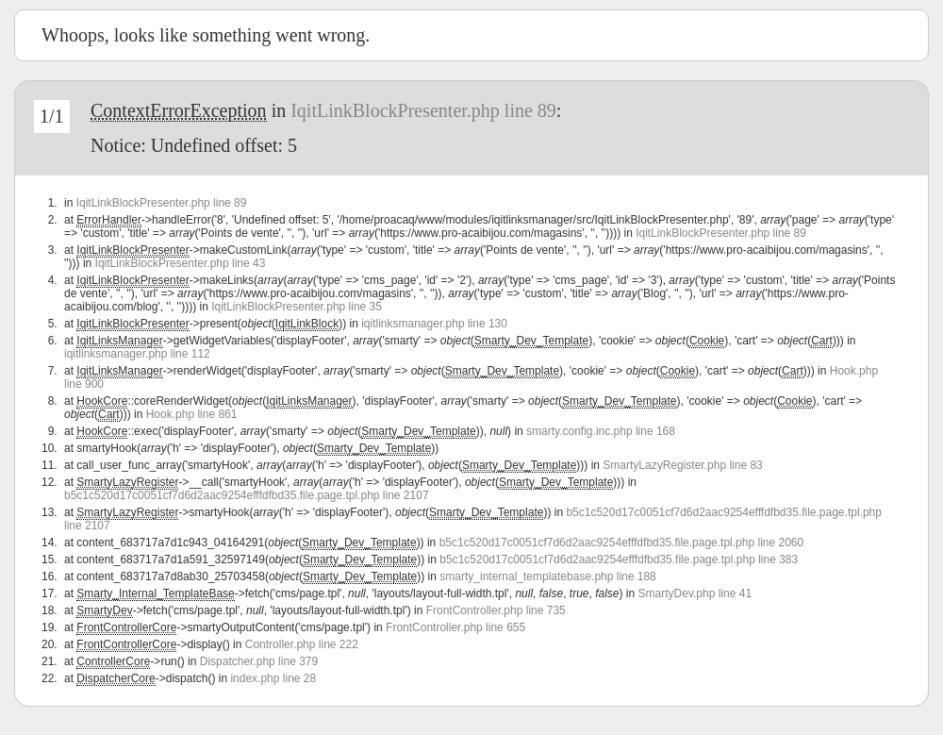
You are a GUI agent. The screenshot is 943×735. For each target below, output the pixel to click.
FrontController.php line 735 (496, 610)
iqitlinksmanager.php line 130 (434, 323)
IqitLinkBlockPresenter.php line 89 (423, 110)
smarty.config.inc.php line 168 (600, 431)
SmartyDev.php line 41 (695, 593)
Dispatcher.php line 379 (259, 661)
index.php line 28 (273, 678)
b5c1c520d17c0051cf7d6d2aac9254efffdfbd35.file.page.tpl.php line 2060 (621, 542)
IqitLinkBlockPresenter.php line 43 (180, 263)
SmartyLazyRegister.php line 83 (682, 465)
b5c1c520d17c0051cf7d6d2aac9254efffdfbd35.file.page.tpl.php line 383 (618, 559)
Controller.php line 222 (301, 644)
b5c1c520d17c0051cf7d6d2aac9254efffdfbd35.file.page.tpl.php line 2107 (246, 495)
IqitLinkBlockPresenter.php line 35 (296, 306)
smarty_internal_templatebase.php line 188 (547, 576)
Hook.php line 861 (192, 414)
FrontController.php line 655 (455, 627)
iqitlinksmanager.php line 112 (137, 353)
